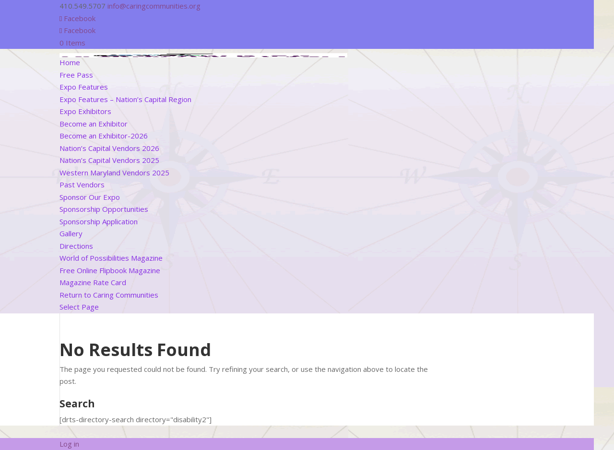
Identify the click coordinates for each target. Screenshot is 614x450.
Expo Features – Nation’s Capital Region (125, 99)
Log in (69, 444)
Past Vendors (82, 184)
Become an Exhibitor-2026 (103, 135)
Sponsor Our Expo (89, 197)
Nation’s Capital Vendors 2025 (109, 160)
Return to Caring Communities (108, 295)
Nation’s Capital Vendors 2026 (109, 148)
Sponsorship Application (98, 221)
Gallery (71, 233)
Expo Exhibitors (85, 111)
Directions (76, 246)
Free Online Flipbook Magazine (109, 270)
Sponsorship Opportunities (103, 209)
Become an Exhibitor (93, 123)
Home (69, 62)
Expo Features (83, 87)
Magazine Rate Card (92, 282)
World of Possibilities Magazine (111, 258)
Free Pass (76, 75)
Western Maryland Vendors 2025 (114, 172)
